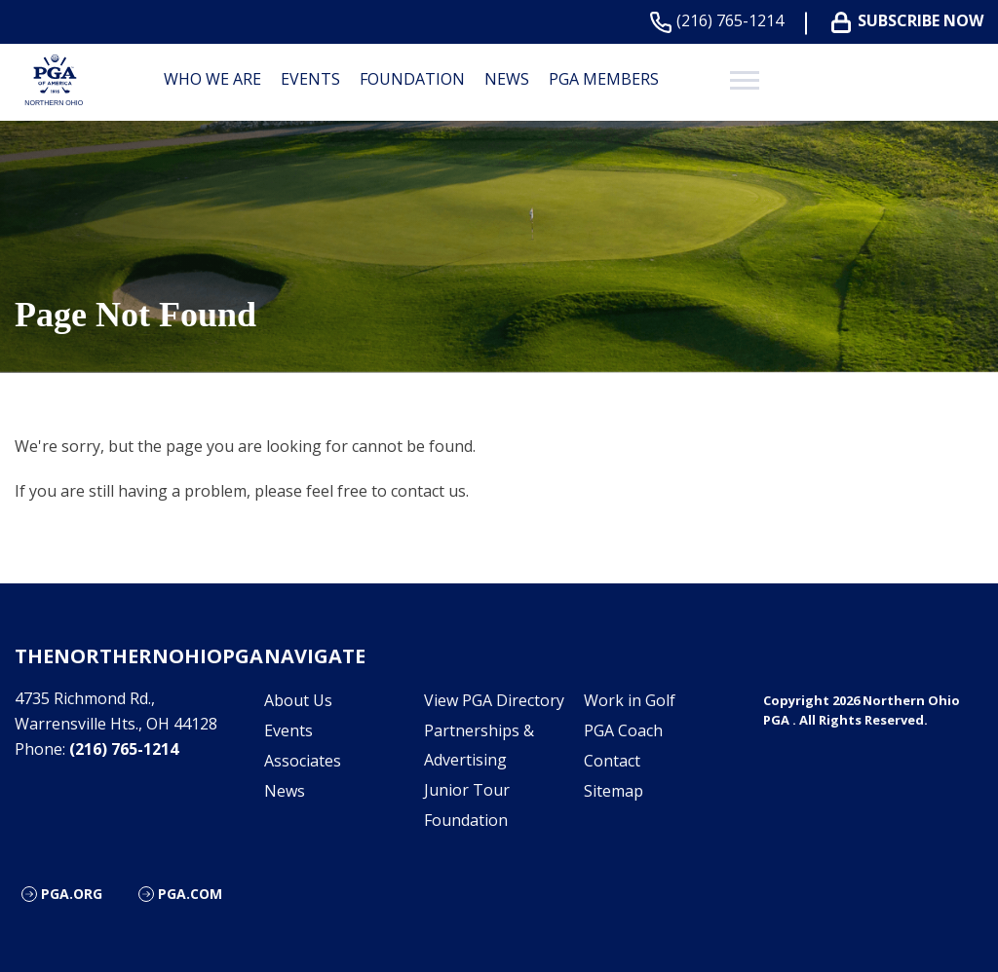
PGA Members (604, 79)
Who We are (212, 79)
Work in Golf (629, 700)
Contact (612, 760)
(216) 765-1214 (721, 21)
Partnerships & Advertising (479, 745)
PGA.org (71, 893)
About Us (298, 700)
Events (310, 79)
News (506, 79)
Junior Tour (467, 790)
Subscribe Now (911, 21)
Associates (302, 760)
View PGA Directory (494, 700)
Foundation (412, 79)
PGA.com (190, 893)
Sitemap (613, 791)
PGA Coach (623, 730)
